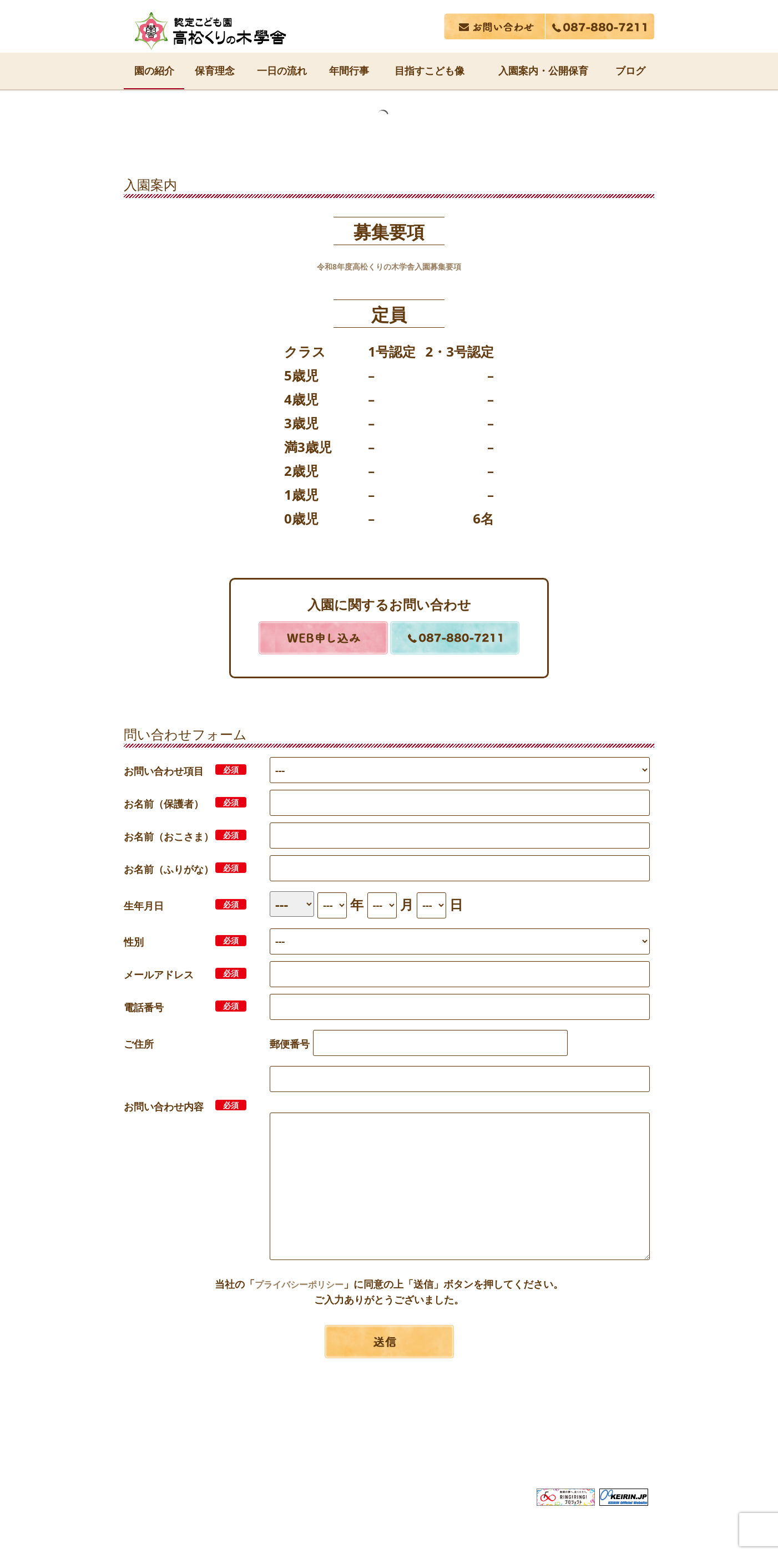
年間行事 (349, 70)
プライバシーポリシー (299, 1284)
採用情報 (535, 1450)
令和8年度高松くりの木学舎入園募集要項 (389, 265)
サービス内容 (284, 1450)
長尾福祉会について (191, 1450)
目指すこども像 (429, 70)
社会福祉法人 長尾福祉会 (389, 1429)
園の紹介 (154, 70)
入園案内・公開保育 (543, 70)
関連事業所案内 (366, 1450)
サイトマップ (602, 1450)
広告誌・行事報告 (458, 1450)
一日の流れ (282, 70)
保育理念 (215, 70)
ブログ (630, 70)
